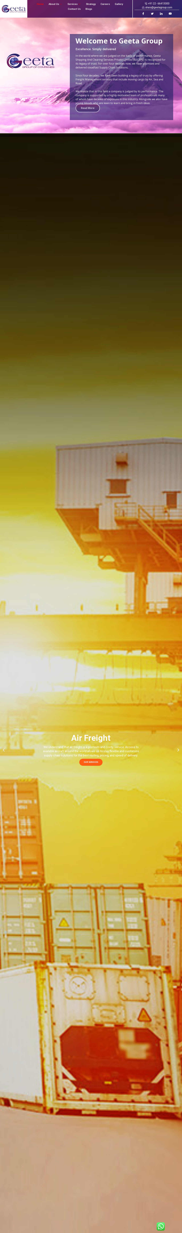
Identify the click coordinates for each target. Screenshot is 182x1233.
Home (40, 4)
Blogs (89, 9)
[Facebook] (143, 13)
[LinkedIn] (161, 13)
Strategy (91, 4)
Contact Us (74, 9)
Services (74, 4)
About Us (56, 4)
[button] (4, 750)
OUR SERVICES (91, 762)
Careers (105, 4)
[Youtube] (170, 13)
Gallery (119, 4)
